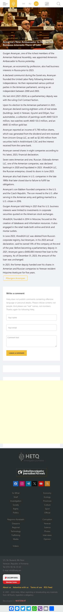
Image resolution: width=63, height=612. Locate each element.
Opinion (47, 539)
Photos (47, 531)
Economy (47, 493)
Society (16, 504)
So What (15, 493)
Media (15, 539)
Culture (47, 504)
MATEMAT (21, 600)
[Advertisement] (31, 412)
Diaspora (16, 523)
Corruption (47, 519)
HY (23, 3)
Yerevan (47, 523)
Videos (16, 546)
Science (47, 527)
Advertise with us (20, 587)
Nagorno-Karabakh (15, 519)
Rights (15, 508)
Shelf (16, 497)
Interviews (47, 535)
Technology (16, 531)
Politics (16, 512)
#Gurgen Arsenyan (15, 278)
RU (30, 3)
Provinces (47, 501)
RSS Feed (48, 587)
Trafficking (15, 535)
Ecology (47, 497)
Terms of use (36, 587)
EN (36, 3)
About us (7, 587)
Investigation (15, 501)
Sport (47, 508)
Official (47, 512)
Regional (16, 527)
